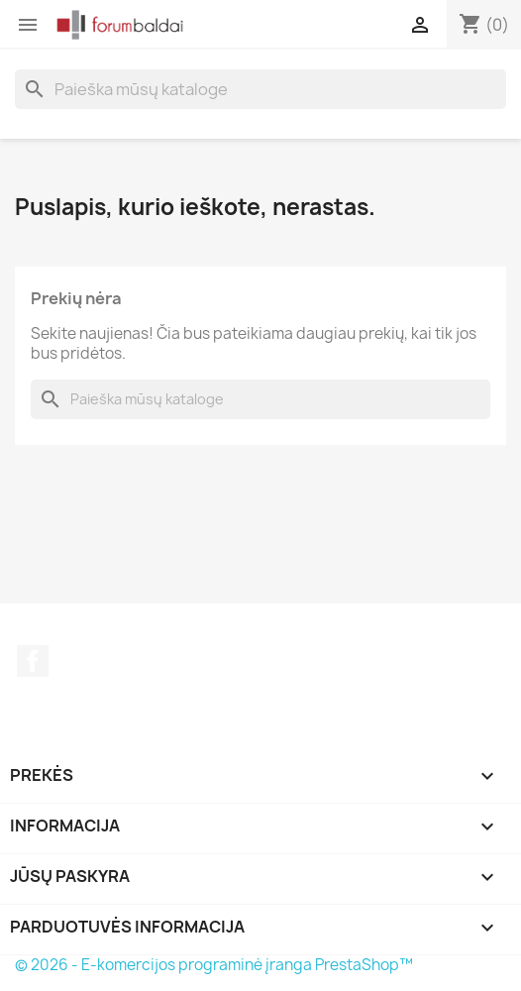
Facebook (33, 661)
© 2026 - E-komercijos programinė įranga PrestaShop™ (214, 964)
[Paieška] (260, 89)
